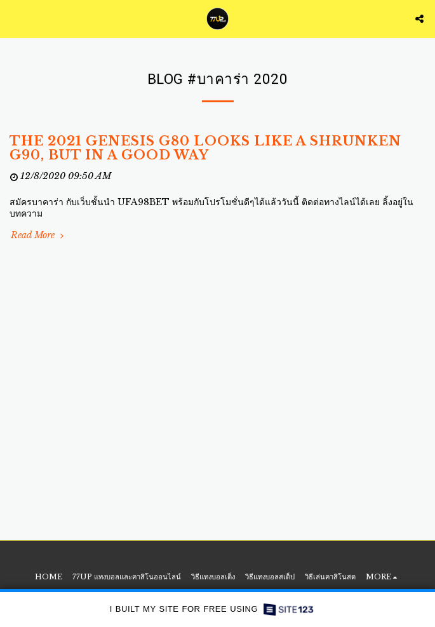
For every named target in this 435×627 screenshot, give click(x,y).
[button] (14, 18)
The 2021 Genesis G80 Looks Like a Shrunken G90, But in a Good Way (205, 148)
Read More (38, 235)
